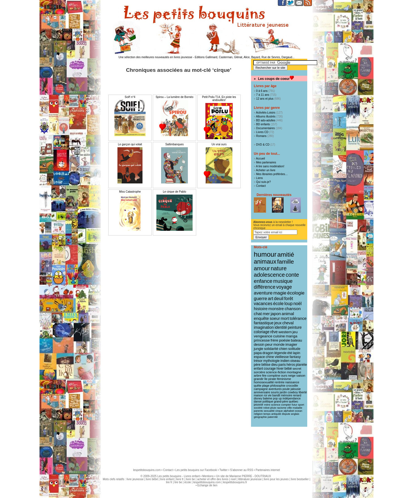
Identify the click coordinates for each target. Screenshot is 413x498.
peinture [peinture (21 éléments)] (295, 327)
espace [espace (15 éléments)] (259, 357)
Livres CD (262, 132)
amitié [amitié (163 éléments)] (285, 254)
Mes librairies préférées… (272, 174)
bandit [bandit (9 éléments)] (276, 395)
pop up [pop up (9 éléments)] (277, 398)
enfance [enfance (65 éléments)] (263, 281)
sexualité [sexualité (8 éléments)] (269, 410)
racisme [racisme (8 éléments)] (281, 407)
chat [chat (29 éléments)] (258, 313)
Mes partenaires (266, 162)
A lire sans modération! (270, 166)
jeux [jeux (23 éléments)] (278, 323)
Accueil (260, 158)
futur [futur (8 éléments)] (294, 404)
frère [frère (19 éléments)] (274, 340)
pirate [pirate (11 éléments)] (272, 379)
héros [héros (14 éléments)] (291, 365)
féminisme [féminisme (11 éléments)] (284, 379)
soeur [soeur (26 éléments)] (275, 318)
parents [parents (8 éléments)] (258, 410)
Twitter (223, 470)
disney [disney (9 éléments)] (258, 398)
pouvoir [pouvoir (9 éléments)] (258, 404)
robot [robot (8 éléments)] (266, 407)
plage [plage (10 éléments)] (265, 385)
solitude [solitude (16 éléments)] (294, 349)
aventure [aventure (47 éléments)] (263, 293)
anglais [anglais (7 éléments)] (295, 414)
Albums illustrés (266, 116)
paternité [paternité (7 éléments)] (272, 417)
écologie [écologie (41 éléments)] (295, 293)
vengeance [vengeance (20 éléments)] (263, 336)
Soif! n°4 (130, 97)
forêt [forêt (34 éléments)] (288, 298)
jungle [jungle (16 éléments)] (258, 349)
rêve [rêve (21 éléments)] (274, 332)
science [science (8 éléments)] (275, 404)
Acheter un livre (265, 170)
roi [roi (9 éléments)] (265, 395)
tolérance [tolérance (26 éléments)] (298, 318)
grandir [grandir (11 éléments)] (259, 379)
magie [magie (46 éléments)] (279, 293)
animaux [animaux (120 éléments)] (265, 261)
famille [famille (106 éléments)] (285, 261)
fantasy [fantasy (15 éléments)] (295, 357)
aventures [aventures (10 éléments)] (275, 389)
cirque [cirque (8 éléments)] (279, 410)
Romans (261, 136)
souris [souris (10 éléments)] (275, 392)
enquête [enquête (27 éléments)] (261, 318)
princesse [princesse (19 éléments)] (262, 340)
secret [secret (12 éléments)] (296, 368)
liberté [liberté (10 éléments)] (303, 392)
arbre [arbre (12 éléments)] (257, 375)
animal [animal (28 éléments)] (288, 313)
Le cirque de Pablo (174, 191)
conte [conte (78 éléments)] (292, 275)
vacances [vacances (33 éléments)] (263, 303)
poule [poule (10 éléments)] (286, 389)
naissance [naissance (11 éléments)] (292, 382)
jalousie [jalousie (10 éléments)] (296, 389)
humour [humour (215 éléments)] (265, 254)
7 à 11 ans (262, 94)
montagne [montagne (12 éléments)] (294, 372)
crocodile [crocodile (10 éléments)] (292, 385)
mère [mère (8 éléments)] (267, 404)
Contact (261, 185)
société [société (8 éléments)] (258, 407)
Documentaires (265, 128)
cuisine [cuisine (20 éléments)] (279, 336)
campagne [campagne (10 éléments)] (261, 389)
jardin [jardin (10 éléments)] (283, 392)
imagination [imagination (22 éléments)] (264, 327)
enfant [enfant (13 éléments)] (258, 369)
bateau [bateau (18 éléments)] (296, 340)
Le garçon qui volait (130, 144)
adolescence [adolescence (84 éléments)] (269, 275)
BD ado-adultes (265, 120)
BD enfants (263, 124)
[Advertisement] (206, 444)
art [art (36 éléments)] (270, 298)
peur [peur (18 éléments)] (268, 344)
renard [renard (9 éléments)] (297, 395)
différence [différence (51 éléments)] (265, 287)
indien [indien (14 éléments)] (285, 361)
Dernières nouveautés (274, 195)
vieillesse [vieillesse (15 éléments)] (282, 357)
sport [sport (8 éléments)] (301, 404)
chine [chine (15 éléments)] (270, 357)
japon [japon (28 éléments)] (276, 313)
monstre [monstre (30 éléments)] (276, 308)
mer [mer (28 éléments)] (266, 313)
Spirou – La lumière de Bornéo (174, 97)
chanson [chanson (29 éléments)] (293, 308)
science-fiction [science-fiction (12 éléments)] (276, 372)
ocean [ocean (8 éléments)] (298, 410)
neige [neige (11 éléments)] (292, 375)
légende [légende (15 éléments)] (280, 353)
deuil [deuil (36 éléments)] (278, 298)
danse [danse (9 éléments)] (258, 401)
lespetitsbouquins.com (147, 470)
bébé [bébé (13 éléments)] (288, 369)
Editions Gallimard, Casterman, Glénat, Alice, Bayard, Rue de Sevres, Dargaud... (245, 57)
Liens (259, 178)
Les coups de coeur (274, 79)
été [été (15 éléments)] (289, 353)
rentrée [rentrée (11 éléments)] (279, 382)
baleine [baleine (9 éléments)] (267, 398)
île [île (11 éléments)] (266, 379)
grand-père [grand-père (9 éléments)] (281, 401)
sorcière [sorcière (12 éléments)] (259, 372)
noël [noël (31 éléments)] (297, 303)
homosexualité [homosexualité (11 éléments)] (264, 382)
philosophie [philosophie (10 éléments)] (277, 385)
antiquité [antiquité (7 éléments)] (276, 414)
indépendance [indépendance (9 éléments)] (291, 398)
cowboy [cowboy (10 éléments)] (293, 392)
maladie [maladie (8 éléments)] (297, 407)
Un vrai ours (219, 144)
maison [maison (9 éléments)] (258, 395)
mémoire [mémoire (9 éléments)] (286, 395)
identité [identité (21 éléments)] (281, 327)
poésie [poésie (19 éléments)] (284, 340)
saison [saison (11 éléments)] (300, 375)
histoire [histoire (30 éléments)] (261, 308)
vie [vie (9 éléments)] (269, 395)
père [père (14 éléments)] (257, 365)
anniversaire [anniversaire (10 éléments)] (262, 392)
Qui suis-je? (263, 181)
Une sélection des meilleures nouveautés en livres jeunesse (155, 57)
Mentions (208, 476)
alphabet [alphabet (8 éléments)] (289, 410)
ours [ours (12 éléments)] (284, 375)
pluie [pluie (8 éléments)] (273, 407)
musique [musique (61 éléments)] (283, 281)
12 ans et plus (264, 98)
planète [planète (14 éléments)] (301, 365)
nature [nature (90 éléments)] (279, 268)
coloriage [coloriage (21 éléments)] (261, 332)
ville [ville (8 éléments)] (289, 407)
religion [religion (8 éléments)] (258, 413)
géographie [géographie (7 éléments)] (260, 417)
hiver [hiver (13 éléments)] (280, 369)
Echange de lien (207, 485)
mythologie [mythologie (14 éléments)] (271, 361)
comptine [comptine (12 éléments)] (273, 375)
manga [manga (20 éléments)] (292, 336)
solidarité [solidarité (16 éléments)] (271, 349)
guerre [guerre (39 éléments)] (260, 298)
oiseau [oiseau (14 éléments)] (295, 361)
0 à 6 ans (261, 90)
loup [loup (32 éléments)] (288, 303)
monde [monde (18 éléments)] (278, 344)
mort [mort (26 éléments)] (285, 318)
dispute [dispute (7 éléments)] (286, 414)
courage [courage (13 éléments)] (270, 369)
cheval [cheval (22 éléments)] (288, 323)
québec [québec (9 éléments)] (293, 401)
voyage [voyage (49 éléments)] (284, 287)
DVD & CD (262, 144)
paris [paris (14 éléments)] (282, 365)
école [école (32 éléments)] (278, 303)
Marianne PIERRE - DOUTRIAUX (250, 476)
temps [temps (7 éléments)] (266, 414)
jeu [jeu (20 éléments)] (295, 332)
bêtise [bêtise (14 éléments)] (266, 365)
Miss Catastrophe (130, 191)
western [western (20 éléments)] (285, 332)
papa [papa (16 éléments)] (258, 353)
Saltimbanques (174, 144)
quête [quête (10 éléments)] (257, 385)
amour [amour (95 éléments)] (262, 268)
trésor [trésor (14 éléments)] (258, 361)
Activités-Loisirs (265, 112)
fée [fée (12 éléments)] (264, 375)
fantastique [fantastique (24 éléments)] (264, 323)
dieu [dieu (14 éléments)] (274, 365)
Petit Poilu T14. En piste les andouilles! (219, 98)
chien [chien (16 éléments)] (283, 349)
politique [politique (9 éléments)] (267, 401)
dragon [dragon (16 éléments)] (268, 353)
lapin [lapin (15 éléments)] (296, 353)
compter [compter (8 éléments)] (286, 404)
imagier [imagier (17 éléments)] (291, 344)
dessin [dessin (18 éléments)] (259, 344)
